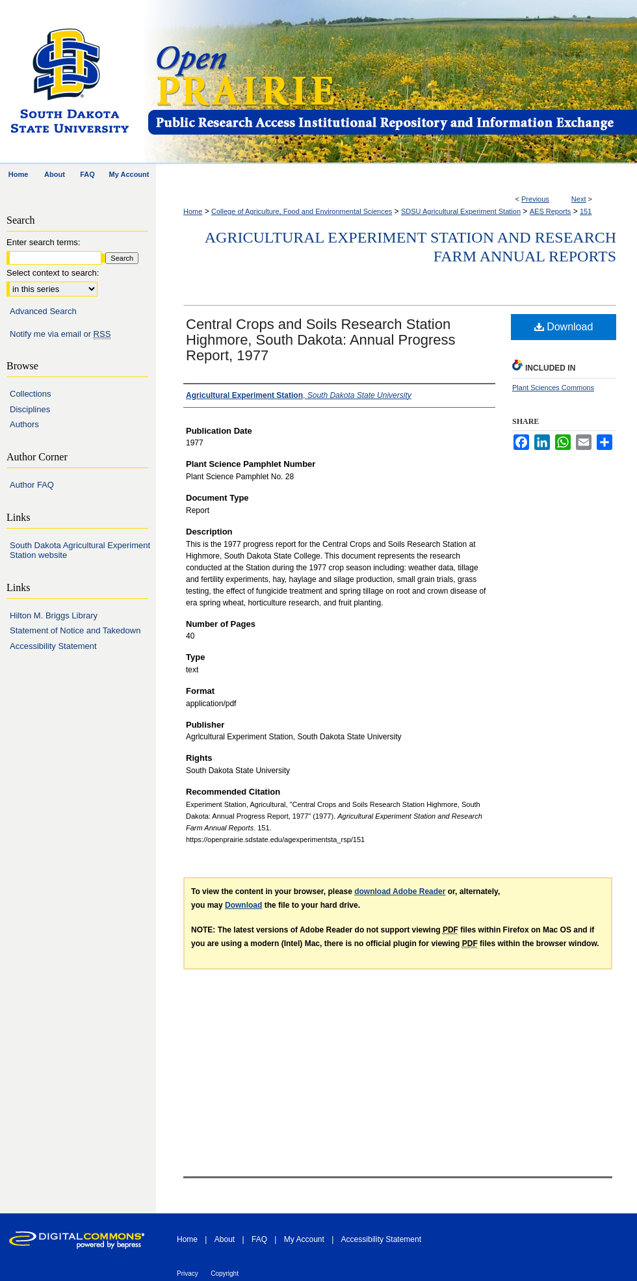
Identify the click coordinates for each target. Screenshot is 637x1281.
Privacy (187, 1273)
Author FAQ (32, 485)
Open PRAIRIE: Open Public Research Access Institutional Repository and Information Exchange (391, 82)
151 (586, 211)
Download (563, 326)
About (224, 1239)
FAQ (259, 1239)
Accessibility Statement (53, 646)
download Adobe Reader (399, 891)
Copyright (225, 1273)
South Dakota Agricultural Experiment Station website (80, 550)
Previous (535, 199)
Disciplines (30, 409)
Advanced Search (43, 311)
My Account (304, 1239)
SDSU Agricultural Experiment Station (461, 211)
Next (578, 199)
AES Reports (550, 211)
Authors (24, 424)
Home (192, 211)
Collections (30, 394)
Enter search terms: (43, 242)
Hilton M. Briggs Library (54, 615)
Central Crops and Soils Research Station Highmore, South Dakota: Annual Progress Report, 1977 (321, 339)
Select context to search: (52, 273)
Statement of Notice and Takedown (75, 630)
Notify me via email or (60, 334)
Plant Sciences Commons (553, 387)
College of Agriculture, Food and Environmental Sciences (301, 211)
